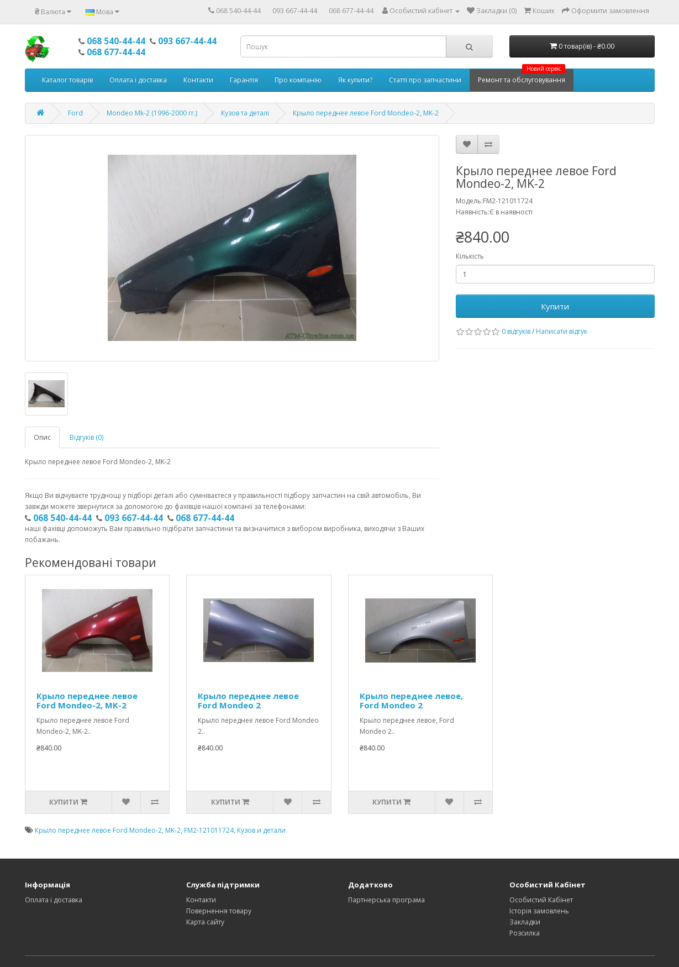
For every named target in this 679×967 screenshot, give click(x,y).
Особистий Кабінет (541, 900)
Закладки (524, 922)
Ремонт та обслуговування (521, 77)
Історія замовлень (539, 911)
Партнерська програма (386, 900)
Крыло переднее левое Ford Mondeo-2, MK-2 (366, 113)
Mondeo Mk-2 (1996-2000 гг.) (152, 113)
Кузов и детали (261, 830)
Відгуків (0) (86, 437)
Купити (555, 306)
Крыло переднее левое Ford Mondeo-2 (98, 830)
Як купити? (355, 80)
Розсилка (524, 933)
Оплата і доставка (138, 80)
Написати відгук (561, 331)
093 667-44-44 (294, 10)
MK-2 (173, 830)
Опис (42, 437)
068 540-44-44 (238, 10)
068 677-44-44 (351, 10)
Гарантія (244, 80)
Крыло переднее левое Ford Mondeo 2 (248, 700)
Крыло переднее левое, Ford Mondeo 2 (411, 700)
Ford (75, 113)
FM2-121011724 (209, 830)
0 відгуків (516, 331)
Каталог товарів (67, 80)
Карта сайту (205, 922)
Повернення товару (218, 911)
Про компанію (298, 80)
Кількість (470, 256)
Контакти (198, 80)
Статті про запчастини (425, 80)
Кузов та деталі (245, 113)
